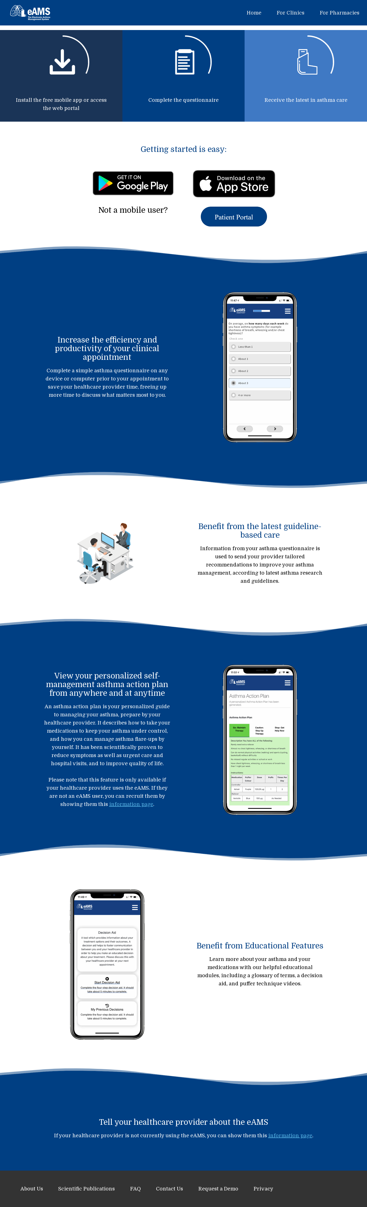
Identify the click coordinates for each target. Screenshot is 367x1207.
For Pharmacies (339, 13)
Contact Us (169, 1189)
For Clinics (290, 13)
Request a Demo (218, 1189)
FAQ (135, 1189)
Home (254, 13)
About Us (31, 1189)
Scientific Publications (86, 1189)
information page (131, 804)
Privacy (263, 1189)
